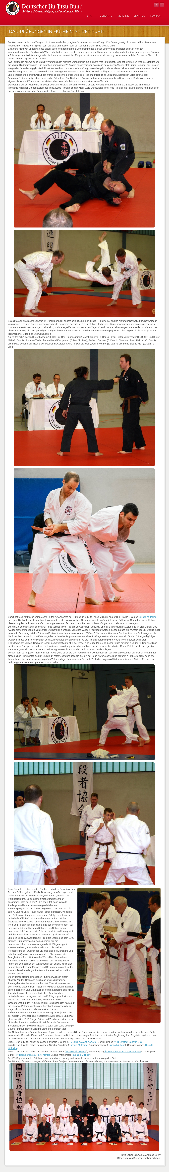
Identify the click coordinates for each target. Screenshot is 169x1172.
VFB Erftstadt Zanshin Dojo (128, 1042)
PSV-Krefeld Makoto (75, 1051)
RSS (156, 4)
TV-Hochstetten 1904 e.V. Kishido (33, 1055)
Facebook (162, 4)
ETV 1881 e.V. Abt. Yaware (82, 1042)
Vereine (123, 15)
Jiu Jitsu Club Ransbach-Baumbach (122, 1051)
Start (91, 15)
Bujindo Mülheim (147, 617)
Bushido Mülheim (78, 1045)
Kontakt (156, 15)
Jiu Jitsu (139, 15)
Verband (106, 15)
